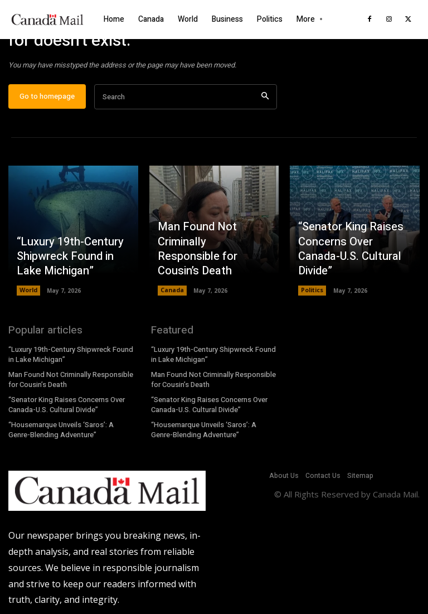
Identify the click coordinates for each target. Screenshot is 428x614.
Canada (172, 295)
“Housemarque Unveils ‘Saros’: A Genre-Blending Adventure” (60, 431)
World (28, 295)
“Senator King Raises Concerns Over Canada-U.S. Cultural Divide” (352, 262)
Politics (312, 295)
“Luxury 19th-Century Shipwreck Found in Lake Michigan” (72, 262)
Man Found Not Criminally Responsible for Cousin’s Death (209, 262)
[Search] (265, 101)
